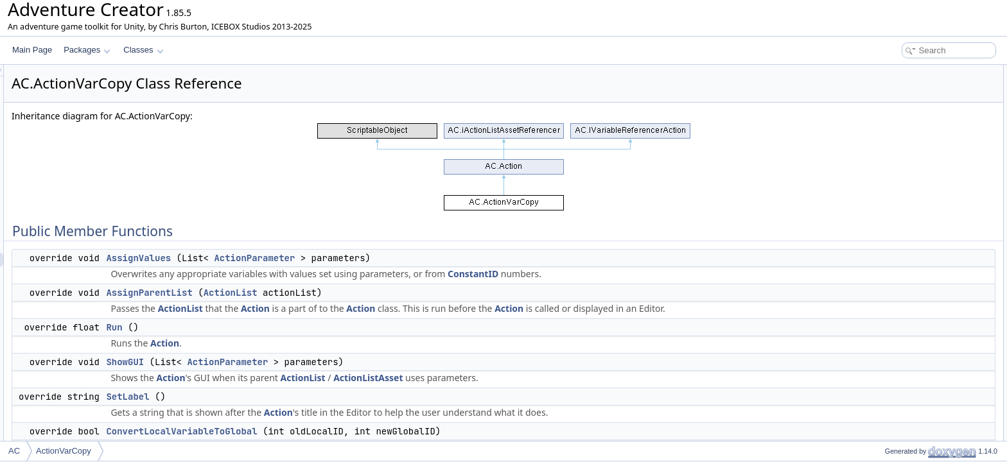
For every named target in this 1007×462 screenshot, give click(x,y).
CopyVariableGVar (905, 438)
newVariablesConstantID (916, 410)
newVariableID (899, 340)
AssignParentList (310, 292)
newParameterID (903, 325)
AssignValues (299, 258)
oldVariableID (897, 297)
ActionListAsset (528, 378)
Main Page (32, 50)
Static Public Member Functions (918, 241)
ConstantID (633, 274)
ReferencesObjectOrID (913, 227)
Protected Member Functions (913, 424)
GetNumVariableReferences (922, 184)
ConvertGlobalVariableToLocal (925, 170)
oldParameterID (901, 283)
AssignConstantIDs (907, 213)
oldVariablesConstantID (914, 382)
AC (14, 451)
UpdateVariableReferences (920, 198)
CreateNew (893, 255)
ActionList (391, 292)
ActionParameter (414, 258)
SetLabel (288, 396)
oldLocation (893, 311)
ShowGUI (285, 362)
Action (415, 308)
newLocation (895, 354)
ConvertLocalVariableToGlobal (342, 431)
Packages (87, 50)
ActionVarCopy (63, 451)
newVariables (897, 396)
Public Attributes (891, 269)
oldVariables (895, 368)
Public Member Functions (907, 71)
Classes (143, 50)
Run (275, 327)
